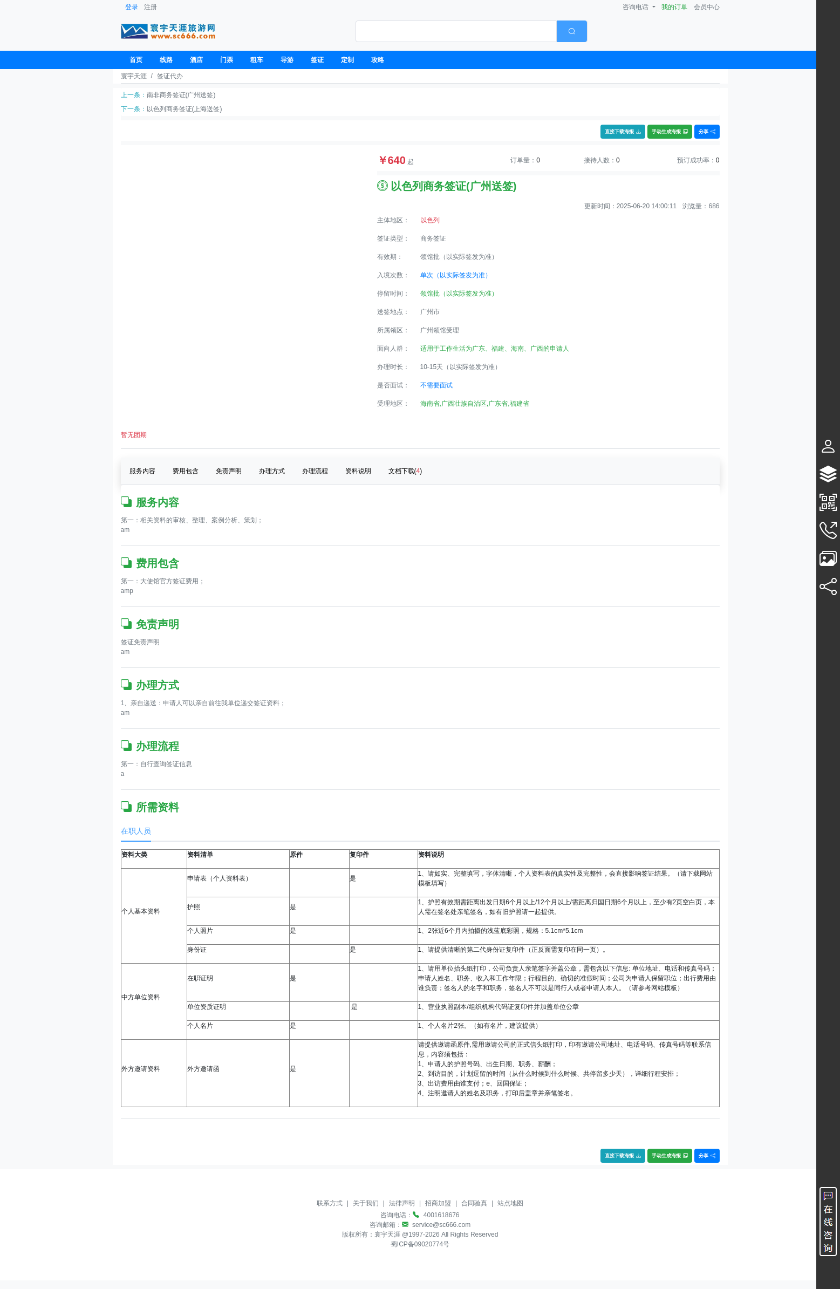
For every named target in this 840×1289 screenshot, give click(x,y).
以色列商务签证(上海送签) (184, 109)
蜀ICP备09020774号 (420, 1244)
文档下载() (405, 471)
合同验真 (474, 1203)
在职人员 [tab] (136, 831)
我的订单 (674, 7)
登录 (131, 7)
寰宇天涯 (134, 76)
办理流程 (315, 471)
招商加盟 (438, 1203)
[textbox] (456, 31)
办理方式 (272, 471)
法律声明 (402, 1203)
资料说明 (358, 471)
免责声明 (229, 471)
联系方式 (330, 1203)
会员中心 (707, 7)
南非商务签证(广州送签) (181, 95)
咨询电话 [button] (636, 7)
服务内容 (142, 471)
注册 (150, 7)
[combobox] (472, 31)
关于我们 (366, 1203)
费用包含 (186, 471)
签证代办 (170, 76)
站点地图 (510, 1203)
